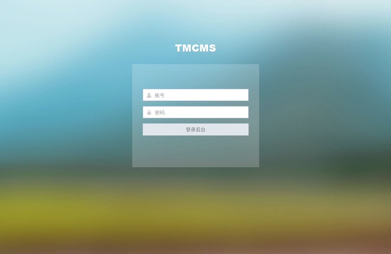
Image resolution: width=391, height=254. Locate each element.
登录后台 (196, 129)
